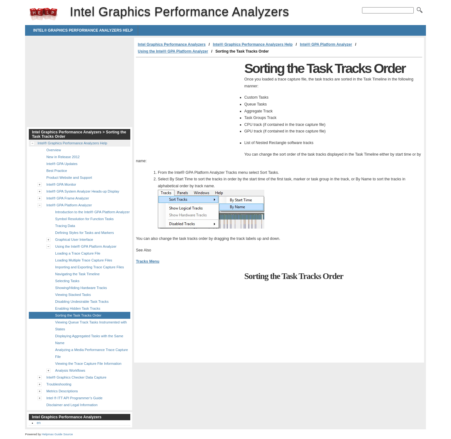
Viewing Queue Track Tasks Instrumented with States (91, 325)
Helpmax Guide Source (57, 434)
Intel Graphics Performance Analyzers (43, 14)
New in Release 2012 (63, 157)
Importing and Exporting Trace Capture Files (89, 267)
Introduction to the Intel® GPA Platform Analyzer (92, 212)
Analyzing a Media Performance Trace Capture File (91, 353)
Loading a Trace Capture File (77, 253)
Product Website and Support (69, 177)
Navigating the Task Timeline (77, 274)
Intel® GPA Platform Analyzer (326, 44)
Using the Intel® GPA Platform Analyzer (173, 51)
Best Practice (56, 171)
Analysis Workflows (70, 370)
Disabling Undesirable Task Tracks (82, 301)
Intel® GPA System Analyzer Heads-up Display (82, 191)
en (38, 423)
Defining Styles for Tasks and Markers (84, 233)
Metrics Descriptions (62, 391)
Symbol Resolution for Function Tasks (84, 219)
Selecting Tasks (67, 281)
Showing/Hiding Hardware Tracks (81, 288)
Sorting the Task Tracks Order (78, 315)
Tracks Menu (147, 261)
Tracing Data (65, 226)
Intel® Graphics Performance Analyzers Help (83, 30)
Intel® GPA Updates (61, 164)
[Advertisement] (188, 104)
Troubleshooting (58, 384)
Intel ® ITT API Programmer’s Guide (74, 398)
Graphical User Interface (74, 239)
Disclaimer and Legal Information (72, 405)
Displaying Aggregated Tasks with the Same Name (89, 339)
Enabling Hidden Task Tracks (77, 308)
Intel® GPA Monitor (61, 184)
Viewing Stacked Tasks (73, 295)
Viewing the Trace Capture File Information (88, 363)
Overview (53, 150)
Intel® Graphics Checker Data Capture (76, 377)
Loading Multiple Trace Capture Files (83, 260)
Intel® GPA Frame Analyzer (67, 198)
